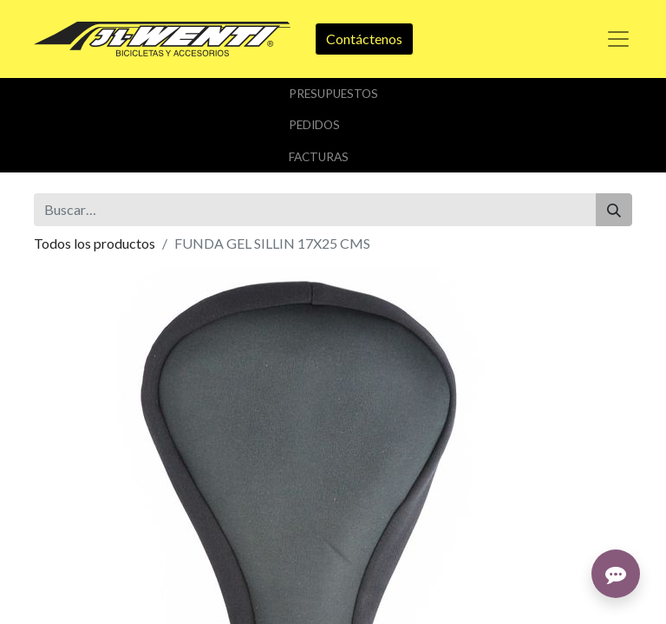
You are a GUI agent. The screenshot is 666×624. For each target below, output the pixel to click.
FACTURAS (319, 157)
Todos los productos (94, 243)
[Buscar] (614, 209)
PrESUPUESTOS (333, 94)
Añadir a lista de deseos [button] (114, 414)
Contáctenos (364, 38)
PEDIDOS (314, 125)
